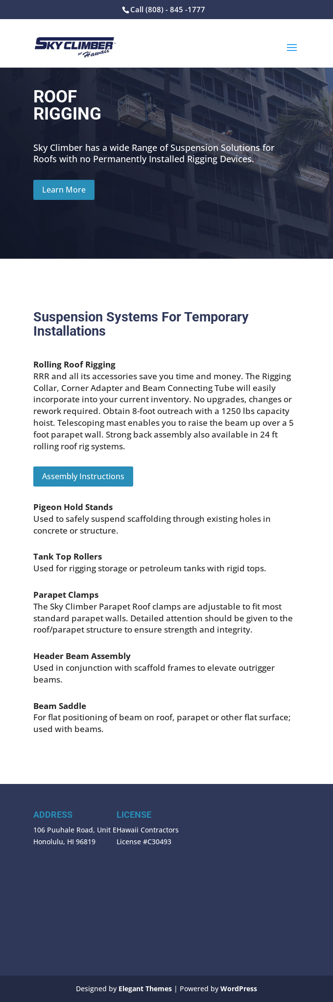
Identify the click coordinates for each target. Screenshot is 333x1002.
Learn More (64, 189)
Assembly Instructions (83, 476)
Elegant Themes (145, 988)
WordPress (238, 988)
